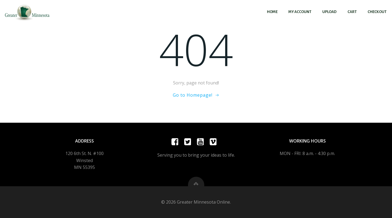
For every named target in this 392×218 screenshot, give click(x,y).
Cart (352, 12)
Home (272, 12)
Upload (329, 12)
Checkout (377, 12)
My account (299, 12)
